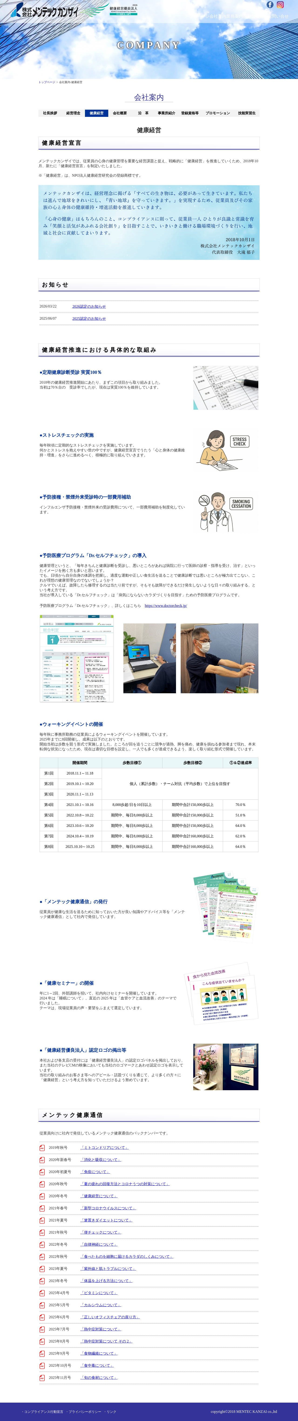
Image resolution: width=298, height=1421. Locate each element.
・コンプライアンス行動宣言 (42, 1412)
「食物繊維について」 (99, 1353)
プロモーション (218, 113)
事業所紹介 (166, 113)
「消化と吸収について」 (100, 1160)
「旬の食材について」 (99, 1378)
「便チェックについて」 (100, 1232)
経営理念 (73, 113)
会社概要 (120, 113)
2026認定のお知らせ (89, 306)
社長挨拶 (50, 113)
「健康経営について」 (99, 1196)
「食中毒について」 (97, 1365)
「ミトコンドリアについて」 (104, 1148)
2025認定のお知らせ (89, 319)
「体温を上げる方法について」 (106, 1281)
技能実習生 (247, 113)
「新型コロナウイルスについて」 (108, 1208)
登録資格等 (190, 113)
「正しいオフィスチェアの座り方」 (110, 1317)
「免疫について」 (95, 1172)
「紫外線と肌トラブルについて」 (108, 1269)
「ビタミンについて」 (99, 1293)
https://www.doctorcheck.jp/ (166, 606)
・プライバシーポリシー (83, 1412)
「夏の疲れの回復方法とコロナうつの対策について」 (125, 1184)
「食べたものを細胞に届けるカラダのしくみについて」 (126, 1257)
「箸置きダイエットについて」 (106, 1220)
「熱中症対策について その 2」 (106, 1341)
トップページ (46, 82)
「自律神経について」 (99, 1244)
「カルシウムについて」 (100, 1305)
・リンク (109, 1412)
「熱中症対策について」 (100, 1329)
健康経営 (97, 113)
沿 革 (143, 113)
